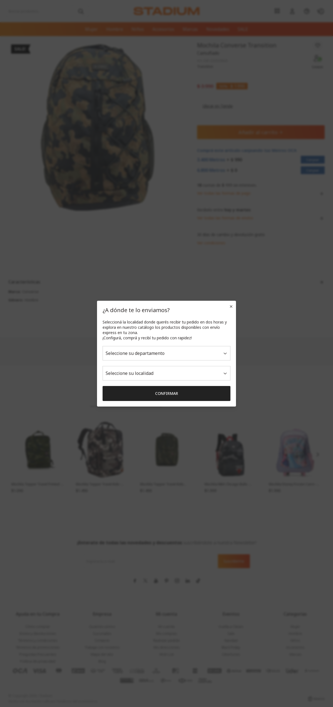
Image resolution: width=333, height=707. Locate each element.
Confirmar (166, 393)
